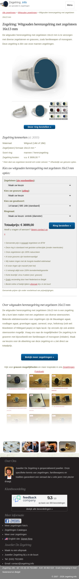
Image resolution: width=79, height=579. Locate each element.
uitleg (25, 191)
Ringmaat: (9, 211)
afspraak (33, 284)
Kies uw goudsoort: (14, 201)
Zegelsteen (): (19, 180)
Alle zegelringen (9, 13)
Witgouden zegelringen (27, 13)
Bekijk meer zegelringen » (39, 357)
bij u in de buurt (21, 554)
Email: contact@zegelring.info (19, 563)
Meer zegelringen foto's (16, 525)
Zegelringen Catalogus (16, 530)
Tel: (14, 559)
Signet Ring (26, 539)
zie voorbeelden (25, 180)
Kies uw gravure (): (17, 191)
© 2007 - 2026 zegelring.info (64, 577)
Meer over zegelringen (16, 534)
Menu (70, 6)
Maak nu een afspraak (16, 550)
